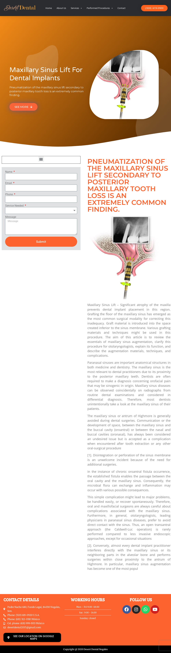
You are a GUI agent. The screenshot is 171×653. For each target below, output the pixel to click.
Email (9, 183)
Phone (9, 194)
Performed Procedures (100, 8)
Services (76, 8)
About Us (61, 8)
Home (48, 8)
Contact (121, 8)
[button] (41, 159)
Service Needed (14, 205)
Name (9, 172)
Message (10, 217)
